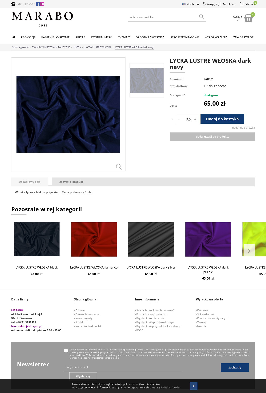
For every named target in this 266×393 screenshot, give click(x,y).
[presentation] (29, 181)
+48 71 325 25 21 (26, 4)
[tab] (31, 181)
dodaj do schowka (243, 127)
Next (249, 251)
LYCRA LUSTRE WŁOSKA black (37, 267)
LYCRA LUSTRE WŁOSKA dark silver (151, 267)
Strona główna (20, 47)
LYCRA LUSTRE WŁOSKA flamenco (94, 267)
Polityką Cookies (171, 387)
